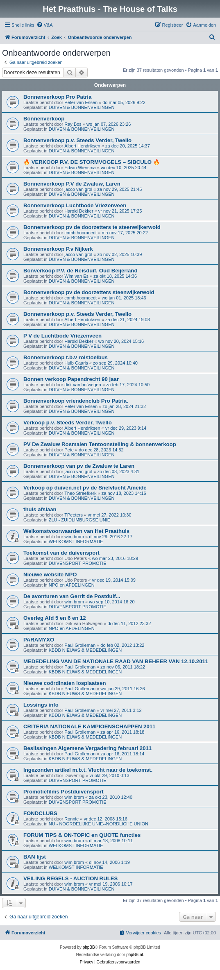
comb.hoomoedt (80, 232)
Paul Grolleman (79, 645)
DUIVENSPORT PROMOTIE (78, 563)
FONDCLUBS (40, 813)
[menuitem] (44, 25)
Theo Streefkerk (80, 493)
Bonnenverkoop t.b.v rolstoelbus (65, 357)
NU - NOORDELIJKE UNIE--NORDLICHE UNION (98, 823)
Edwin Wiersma (79, 167)
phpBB (89, 947)
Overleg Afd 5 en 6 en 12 (54, 618)
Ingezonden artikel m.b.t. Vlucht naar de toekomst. (87, 770)
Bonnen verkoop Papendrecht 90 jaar (71, 379)
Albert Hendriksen (82, 145)
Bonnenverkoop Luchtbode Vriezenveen (74, 205)
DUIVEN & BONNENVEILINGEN (82, 107)
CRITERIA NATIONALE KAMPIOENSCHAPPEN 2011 (89, 726)
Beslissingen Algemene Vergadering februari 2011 (87, 748)
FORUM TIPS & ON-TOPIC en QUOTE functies (82, 835)
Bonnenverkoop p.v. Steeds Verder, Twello (77, 140)
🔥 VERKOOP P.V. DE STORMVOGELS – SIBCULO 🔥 (91, 162)
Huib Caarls (76, 362)
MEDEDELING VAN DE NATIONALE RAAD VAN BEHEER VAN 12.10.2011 (115, 661)
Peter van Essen (81, 102)
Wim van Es (76, 276)
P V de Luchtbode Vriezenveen (62, 336)
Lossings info (41, 705)
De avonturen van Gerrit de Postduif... (71, 596)
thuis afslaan (40, 509)
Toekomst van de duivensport (61, 553)
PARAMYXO (38, 640)
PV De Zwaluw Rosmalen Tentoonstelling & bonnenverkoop (99, 444)
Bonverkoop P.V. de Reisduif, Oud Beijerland (80, 270)
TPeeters (73, 514)
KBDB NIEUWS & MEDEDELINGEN (85, 650)
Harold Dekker (78, 211)
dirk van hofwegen (82, 384)
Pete (69, 449)
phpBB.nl (134, 954)
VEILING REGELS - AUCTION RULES (70, 878)
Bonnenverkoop (43, 119)
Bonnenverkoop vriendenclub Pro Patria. (75, 401)
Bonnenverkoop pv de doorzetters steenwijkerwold (88, 292)
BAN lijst (34, 857)
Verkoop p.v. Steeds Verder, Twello (67, 422)
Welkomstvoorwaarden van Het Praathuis (76, 531)
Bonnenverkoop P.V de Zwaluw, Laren (71, 184)
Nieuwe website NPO (50, 574)
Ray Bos (73, 124)
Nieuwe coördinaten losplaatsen (64, 683)
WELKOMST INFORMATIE (76, 541)
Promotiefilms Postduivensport (63, 792)
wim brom (74, 536)
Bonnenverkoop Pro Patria (57, 97)
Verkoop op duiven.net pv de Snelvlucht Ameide (85, 488)
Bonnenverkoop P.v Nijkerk (58, 249)
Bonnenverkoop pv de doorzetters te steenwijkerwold (92, 227)
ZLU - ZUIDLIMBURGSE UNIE (79, 519)
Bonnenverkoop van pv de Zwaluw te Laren (78, 466)
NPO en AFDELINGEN (72, 584)
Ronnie (71, 818)
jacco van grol (78, 189)
